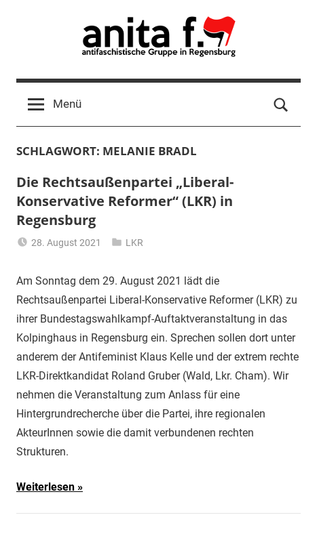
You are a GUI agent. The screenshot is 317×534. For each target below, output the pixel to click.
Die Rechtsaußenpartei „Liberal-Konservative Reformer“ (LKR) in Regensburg (125, 201)
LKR (134, 242)
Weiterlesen (45, 486)
